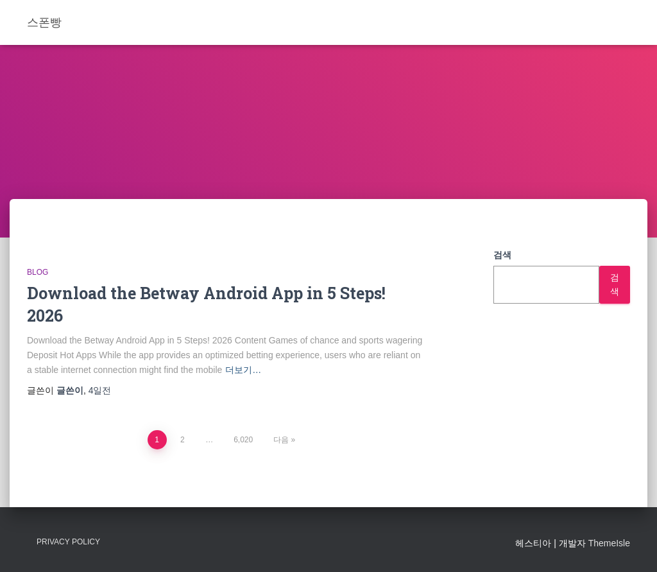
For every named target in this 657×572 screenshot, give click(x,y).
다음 (281, 439)
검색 (502, 255)
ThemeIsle (609, 543)
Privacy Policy (68, 541)
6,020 (243, 439)
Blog (37, 272)
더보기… (243, 370)
